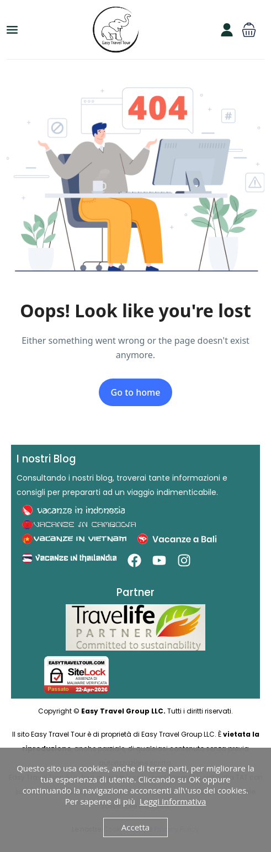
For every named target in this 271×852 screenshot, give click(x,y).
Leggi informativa (173, 801)
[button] (249, 29)
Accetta (135, 827)
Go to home (136, 392)
